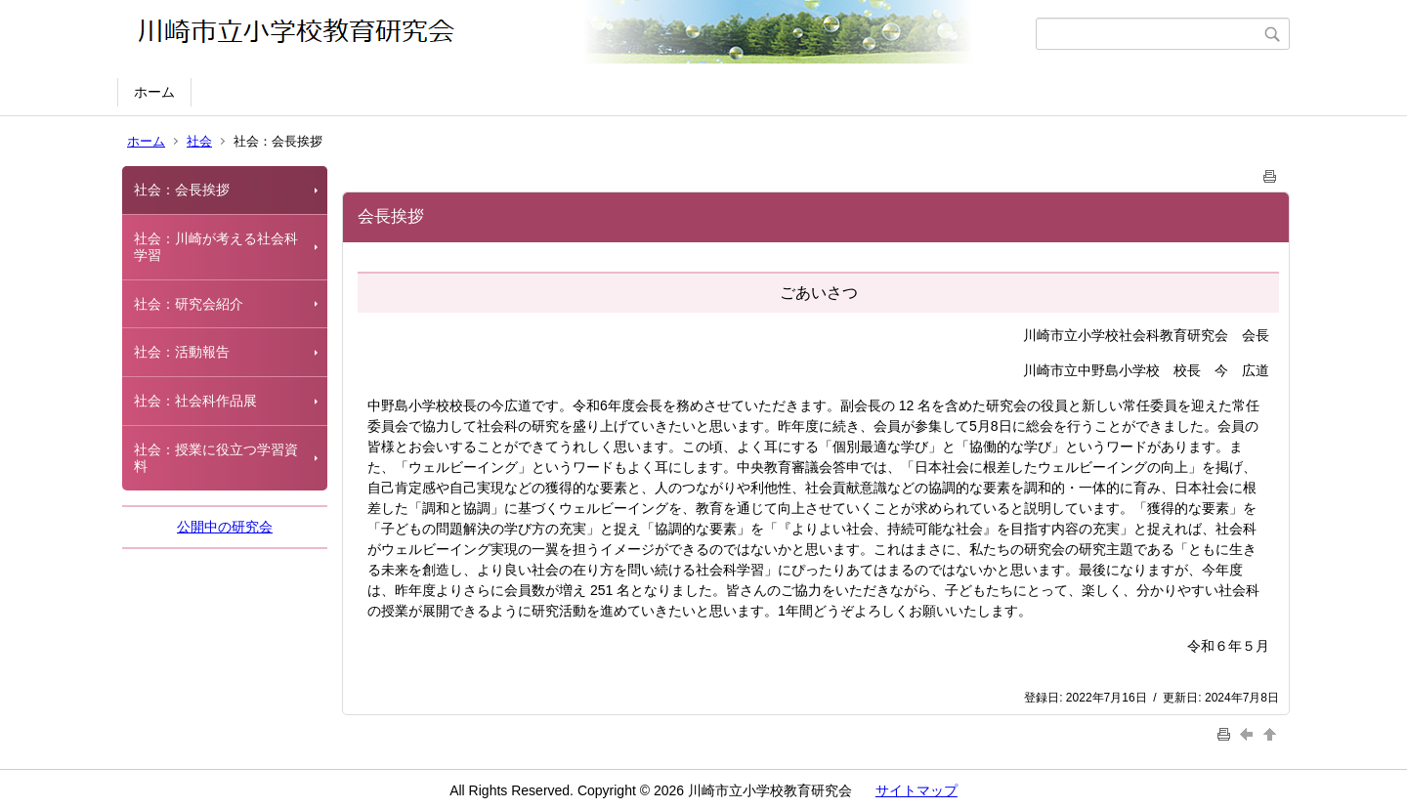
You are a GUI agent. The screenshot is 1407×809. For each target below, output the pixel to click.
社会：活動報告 (182, 352)
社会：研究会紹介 (188, 304)
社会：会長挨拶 (182, 189)
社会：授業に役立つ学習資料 (216, 458)
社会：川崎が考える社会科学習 (216, 247)
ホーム (154, 92)
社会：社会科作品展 (195, 400)
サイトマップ (916, 790)
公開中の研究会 (225, 526)
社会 (199, 141)
